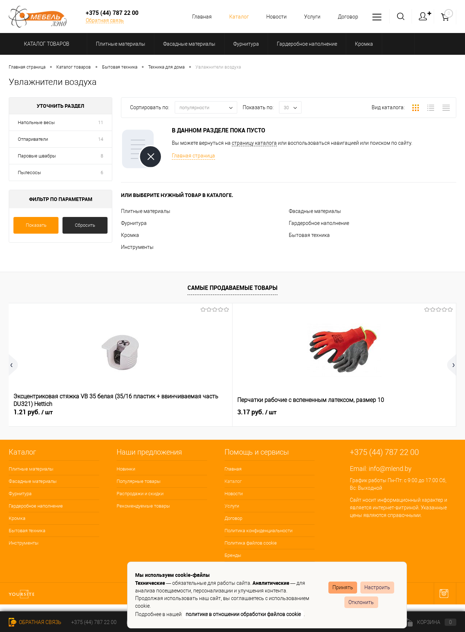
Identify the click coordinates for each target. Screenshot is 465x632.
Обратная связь (105, 20)
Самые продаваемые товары (232, 288)
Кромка (130, 235)
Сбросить (85, 225)
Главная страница (193, 156)
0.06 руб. (256, 412)
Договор (347, 17)
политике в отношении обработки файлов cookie (243, 614)
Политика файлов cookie (251, 543)
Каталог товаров (45, 44)
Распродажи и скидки (140, 493)
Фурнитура (134, 223)
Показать (36, 225)
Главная (196, 17)
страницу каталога (254, 143)
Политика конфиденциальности (258, 530)
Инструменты (137, 247)
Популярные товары (139, 481)
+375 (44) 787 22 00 (94, 622)
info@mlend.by (390, 468)
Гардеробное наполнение (319, 223)
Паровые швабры (37, 156)
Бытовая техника (309, 235)
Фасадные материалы (315, 211)
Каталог (234, 17)
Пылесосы (29, 172)
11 (100, 122)
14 (100, 139)
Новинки (126, 469)
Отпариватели (33, 139)
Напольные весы (36, 122)
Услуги (310, 17)
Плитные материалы (145, 211)
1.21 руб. (33, 412)
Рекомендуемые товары (143, 506)
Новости (273, 17)
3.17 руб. (145, 412)
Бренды (233, 555)
